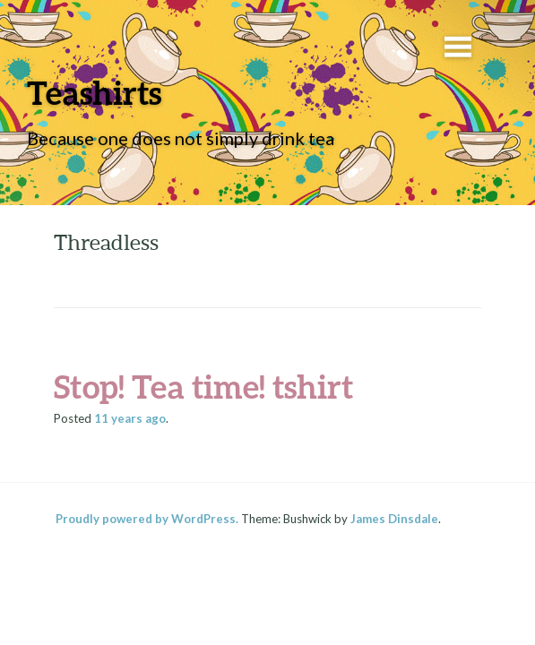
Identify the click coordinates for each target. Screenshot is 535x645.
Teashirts (94, 92)
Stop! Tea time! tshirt (203, 386)
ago (130, 418)
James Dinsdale (394, 519)
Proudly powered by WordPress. (147, 519)
